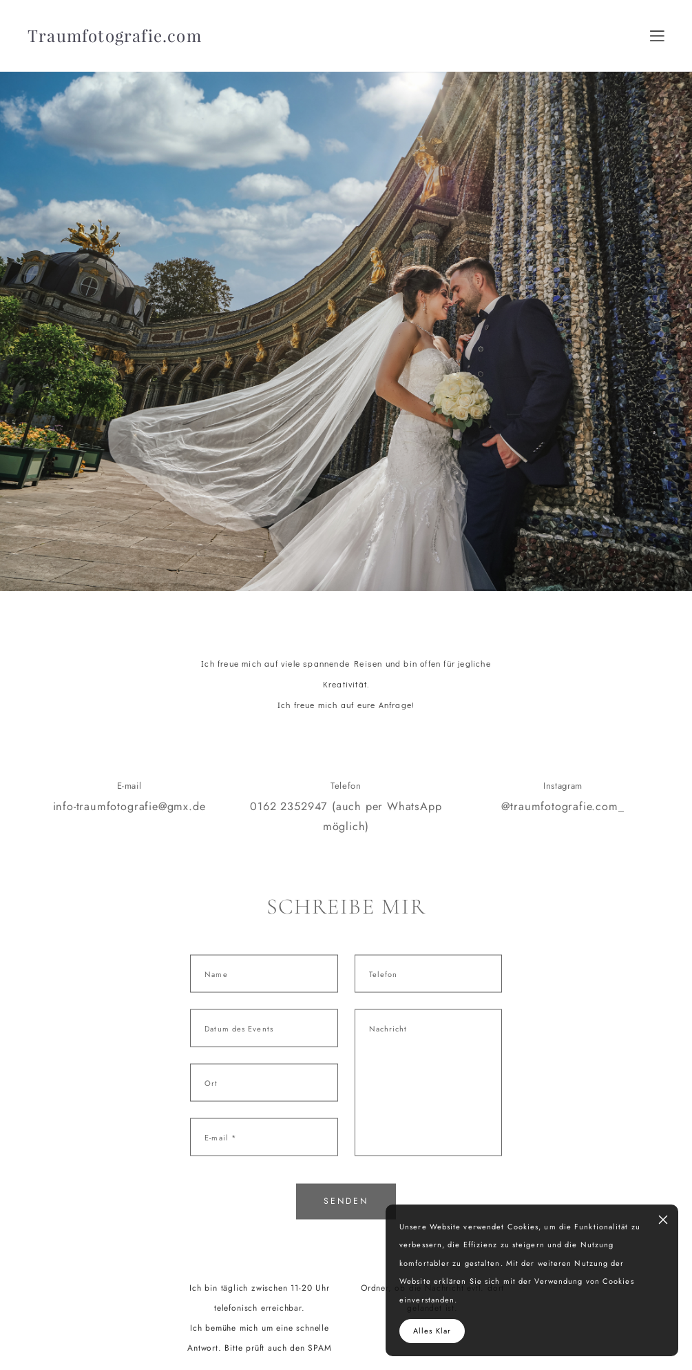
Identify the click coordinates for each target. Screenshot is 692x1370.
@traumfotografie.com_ (562, 821)
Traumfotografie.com (115, 36)
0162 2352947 (289, 821)
